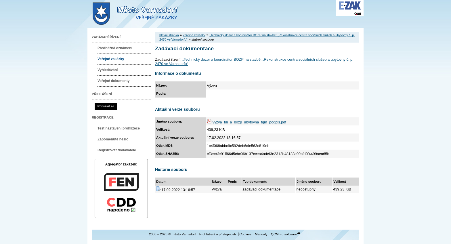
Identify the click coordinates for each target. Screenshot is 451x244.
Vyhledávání (108, 70)
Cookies (245, 234)
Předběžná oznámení (115, 48)
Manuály (261, 234)
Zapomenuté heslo (113, 139)
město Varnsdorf (144, 14)
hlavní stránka (169, 35)
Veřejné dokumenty (113, 81)
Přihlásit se (106, 106)
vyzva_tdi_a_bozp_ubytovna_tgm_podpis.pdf (249, 122)
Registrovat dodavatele (117, 150)
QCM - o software (284, 234)
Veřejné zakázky (111, 59)
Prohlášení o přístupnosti (217, 234)
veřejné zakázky (194, 35)
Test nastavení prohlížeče (119, 128)
